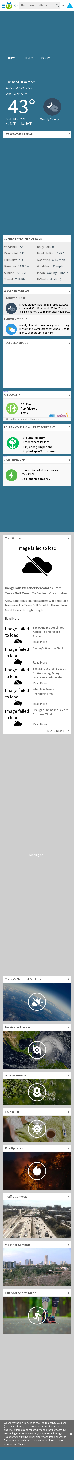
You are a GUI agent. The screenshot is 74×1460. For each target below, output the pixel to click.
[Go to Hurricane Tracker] (37, 1046)
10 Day (45, 58)
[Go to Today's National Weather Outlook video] (37, 998)
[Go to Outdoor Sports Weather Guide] (37, 1311)
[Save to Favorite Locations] (16, 5)
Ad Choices (20, 1444)
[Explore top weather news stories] (37, 538)
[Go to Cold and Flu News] (37, 1125)
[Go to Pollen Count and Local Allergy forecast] (37, 1088)
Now (11, 58)
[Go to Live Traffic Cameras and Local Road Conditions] (37, 1215)
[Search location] (39, 5)
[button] (71, 1433)
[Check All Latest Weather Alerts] (70, 5)
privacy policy (30, 1437)
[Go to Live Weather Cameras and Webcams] (37, 1263)
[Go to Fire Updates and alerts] (37, 1167)
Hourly (28, 58)
